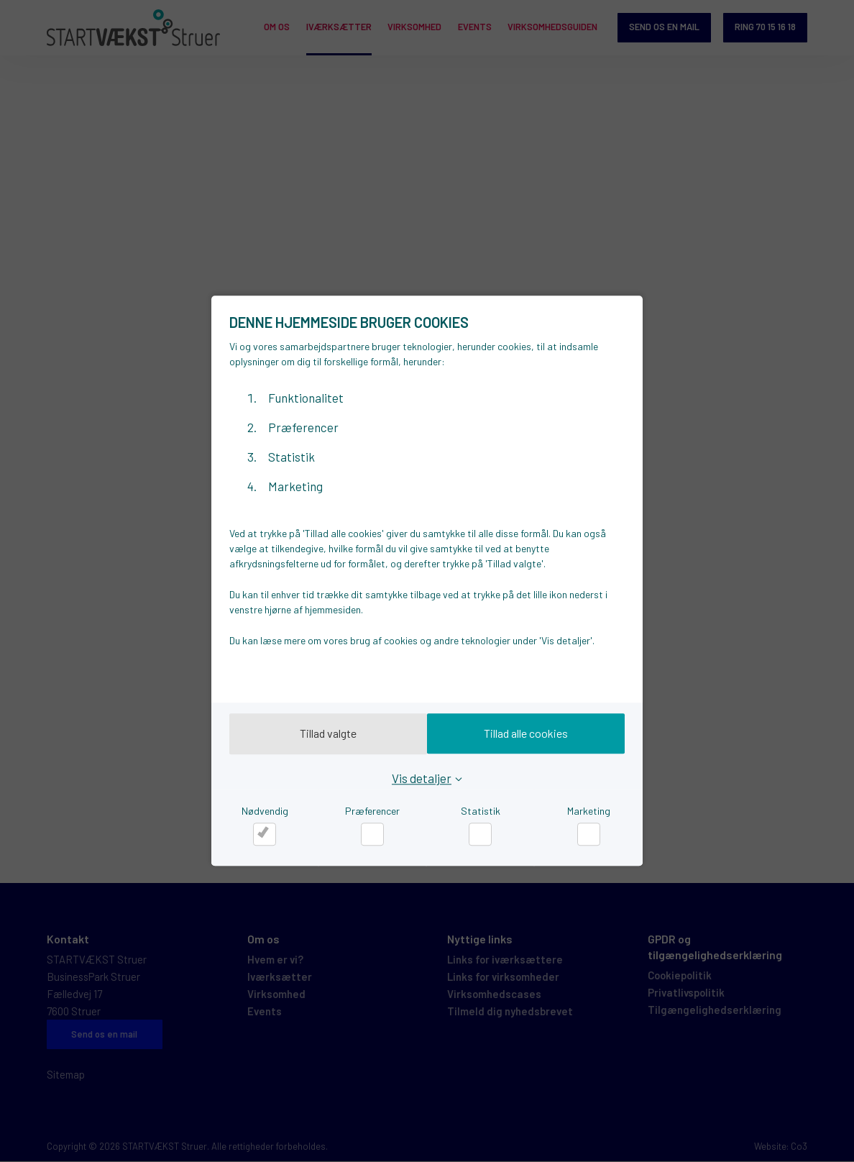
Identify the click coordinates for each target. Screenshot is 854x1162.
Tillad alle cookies (530, 734)
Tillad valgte (324, 734)
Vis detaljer (421, 778)
